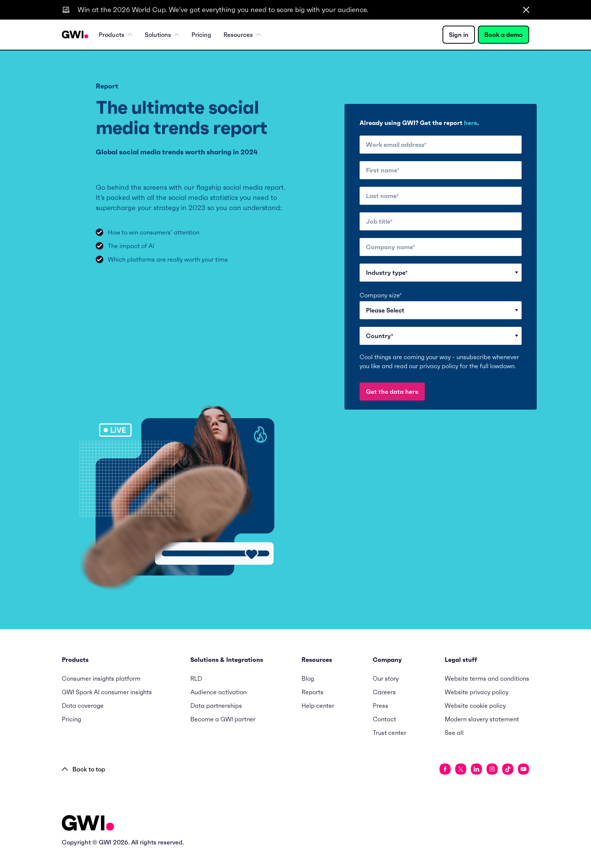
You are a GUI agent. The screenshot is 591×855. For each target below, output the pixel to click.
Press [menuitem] (380, 705)
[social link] (445, 769)
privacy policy (439, 366)
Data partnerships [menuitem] (216, 705)
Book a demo (503, 34)
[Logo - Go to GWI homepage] (88, 824)
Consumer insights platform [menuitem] (101, 678)
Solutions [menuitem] (162, 34)
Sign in (459, 34)
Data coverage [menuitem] (83, 705)
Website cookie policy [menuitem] (475, 705)
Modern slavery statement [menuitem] (482, 719)
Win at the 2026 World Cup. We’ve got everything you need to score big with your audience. (223, 9)
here (470, 122)
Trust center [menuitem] (389, 732)
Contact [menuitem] (384, 719)
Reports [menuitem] (312, 692)
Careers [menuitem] (384, 692)
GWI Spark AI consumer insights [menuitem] (107, 692)
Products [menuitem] (116, 34)
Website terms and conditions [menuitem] (487, 678)
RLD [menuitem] (196, 678)
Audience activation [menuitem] (218, 692)
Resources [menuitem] (242, 34)
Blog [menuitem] (308, 678)
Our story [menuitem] (386, 678)
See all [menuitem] (454, 732)
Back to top (83, 769)
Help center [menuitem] (318, 705)
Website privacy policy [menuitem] (476, 692)
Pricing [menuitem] (201, 34)
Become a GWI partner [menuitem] (223, 719)
